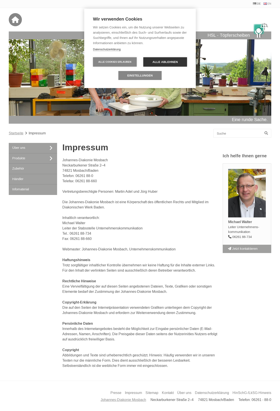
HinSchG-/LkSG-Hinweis (252, 393)
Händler (17, 179)
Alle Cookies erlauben (114, 62)
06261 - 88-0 (261, 400)
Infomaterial (20, 189)
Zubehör (18, 168)
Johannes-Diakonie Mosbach (123, 400)
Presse (115, 393)
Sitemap (151, 393)
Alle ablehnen (165, 62)
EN (269, 3)
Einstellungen (140, 75)
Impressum (133, 393)
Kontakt (168, 393)
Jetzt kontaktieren (242, 249)
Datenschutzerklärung (212, 393)
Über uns (184, 393)
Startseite (16, 133)
